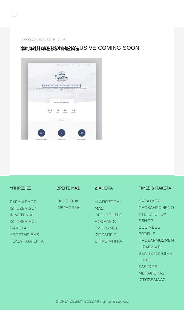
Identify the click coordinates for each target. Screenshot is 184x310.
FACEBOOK (67, 200)
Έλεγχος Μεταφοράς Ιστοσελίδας (152, 273)
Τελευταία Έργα (27, 240)
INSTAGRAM (68, 207)
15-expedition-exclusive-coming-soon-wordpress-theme (81, 48)
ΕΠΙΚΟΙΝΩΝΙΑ (108, 240)
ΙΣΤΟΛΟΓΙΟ (106, 234)
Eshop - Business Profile (149, 227)
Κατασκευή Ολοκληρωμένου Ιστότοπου (156, 207)
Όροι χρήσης (109, 214)
